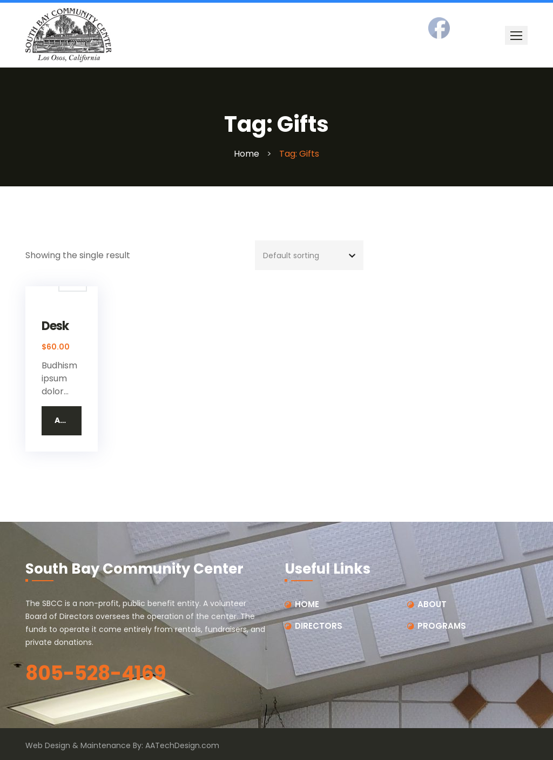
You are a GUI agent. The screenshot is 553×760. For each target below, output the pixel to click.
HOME (307, 604)
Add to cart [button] (68, 420)
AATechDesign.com (182, 745)
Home (246, 153)
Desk (55, 326)
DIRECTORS (318, 625)
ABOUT (432, 604)
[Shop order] (309, 255)
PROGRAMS (441, 625)
